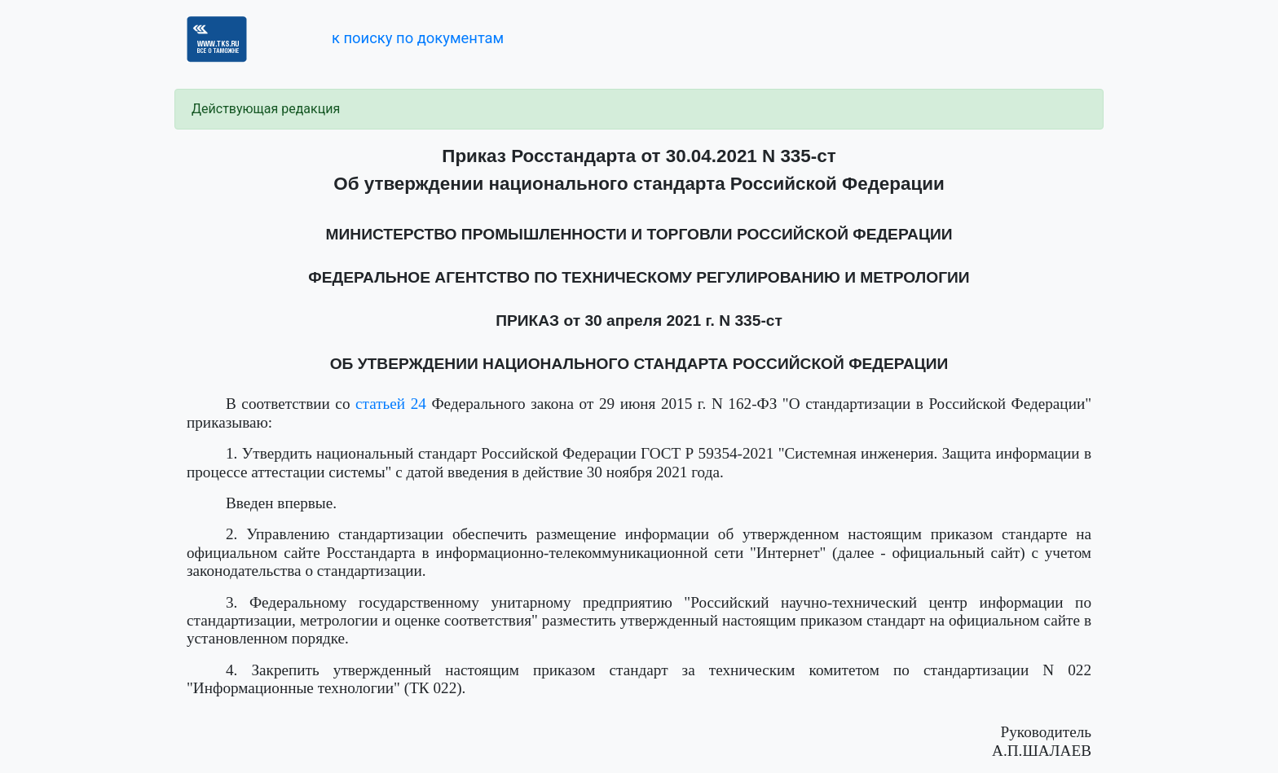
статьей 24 (390, 403)
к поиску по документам (418, 37)
